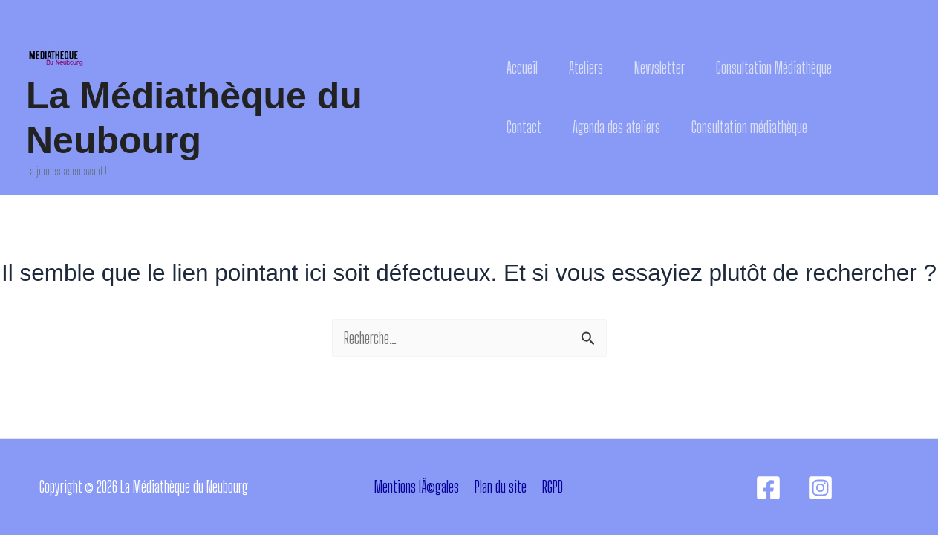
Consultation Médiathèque (774, 67)
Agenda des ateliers (616, 126)
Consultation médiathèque (749, 126)
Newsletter (659, 67)
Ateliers (586, 67)
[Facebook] (768, 488)
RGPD (552, 486)
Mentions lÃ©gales (416, 486)
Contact (524, 126)
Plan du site (501, 486)
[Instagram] (820, 488)
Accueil (522, 67)
